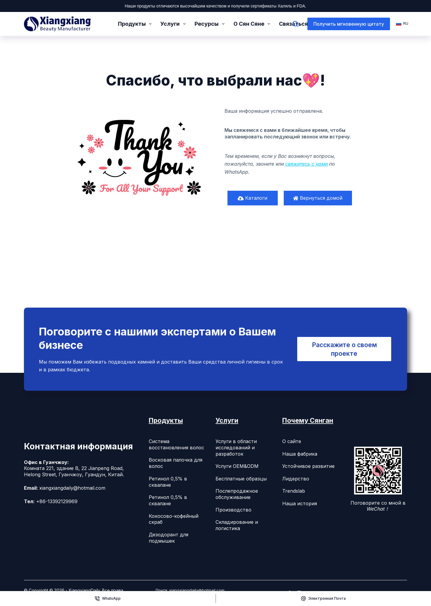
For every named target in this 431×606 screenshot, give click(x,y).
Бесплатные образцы (241, 479)
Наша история (299, 503)
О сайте (291, 441)
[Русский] (401, 24)
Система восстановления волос (176, 444)
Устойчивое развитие (308, 466)
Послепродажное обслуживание (237, 494)
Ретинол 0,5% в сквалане (168, 482)
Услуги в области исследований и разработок (236, 447)
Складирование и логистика (237, 525)
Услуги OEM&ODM (237, 466)
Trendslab (293, 491)
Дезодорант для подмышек (168, 538)
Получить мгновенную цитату (348, 24)
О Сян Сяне (253, 24)
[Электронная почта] (323, 598)
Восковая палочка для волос (175, 463)
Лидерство (295, 479)
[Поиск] (295, 24)
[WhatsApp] (107, 598)
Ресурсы (211, 24)
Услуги (174, 24)
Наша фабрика (299, 454)
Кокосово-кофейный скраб (173, 519)
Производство (233, 510)
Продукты (136, 24)
